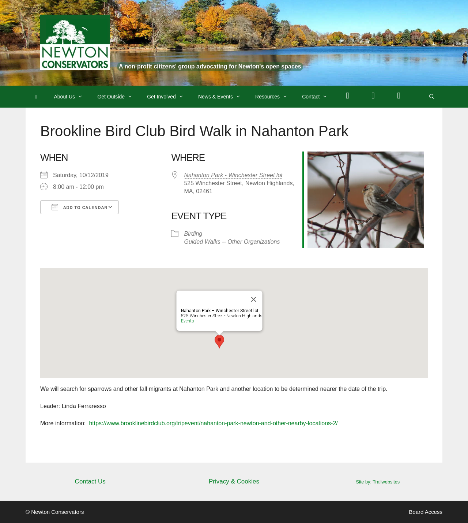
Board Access (425, 512)
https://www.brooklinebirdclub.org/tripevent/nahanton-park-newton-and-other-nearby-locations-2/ (213, 423)
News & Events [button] (223, 97)
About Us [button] (72, 97)
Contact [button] (318, 97)
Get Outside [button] (118, 97)
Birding (193, 234)
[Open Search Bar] (431, 97)
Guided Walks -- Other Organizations (232, 242)
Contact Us (90, 481)
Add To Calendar (79, 207)
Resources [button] (275, 97)
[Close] (254, 299)
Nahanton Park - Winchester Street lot (233, 175)
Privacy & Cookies (234, 481)
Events (187, 321)
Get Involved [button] (169, 97)
